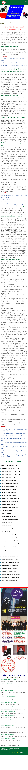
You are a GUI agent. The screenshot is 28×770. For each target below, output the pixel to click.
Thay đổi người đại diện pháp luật (9, 559)
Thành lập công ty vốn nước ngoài (9, 580)
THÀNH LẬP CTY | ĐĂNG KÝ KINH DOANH (9, 465)
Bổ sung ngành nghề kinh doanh (9, 519)
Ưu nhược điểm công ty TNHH (8, 550)
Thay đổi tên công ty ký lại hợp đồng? (10, 574)
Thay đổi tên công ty (6, 522)
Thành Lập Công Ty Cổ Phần (7, 477)
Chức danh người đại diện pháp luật (9, 562)
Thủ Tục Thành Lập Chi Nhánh (8, 489)
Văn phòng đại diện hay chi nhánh (9, 565)
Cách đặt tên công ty (6, 510)
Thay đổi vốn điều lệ (5, 525)
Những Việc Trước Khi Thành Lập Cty (9, 468)
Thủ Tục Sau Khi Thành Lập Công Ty (9, 498)
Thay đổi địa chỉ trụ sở (6, 528)
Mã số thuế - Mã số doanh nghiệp (9, 568)
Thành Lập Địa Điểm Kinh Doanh (8, 495)
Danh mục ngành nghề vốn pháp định (10, 538)
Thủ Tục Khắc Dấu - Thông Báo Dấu (9, 501)
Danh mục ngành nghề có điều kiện (9, 534)
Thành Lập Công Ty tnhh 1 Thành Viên (10, 471)
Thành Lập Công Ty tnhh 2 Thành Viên (10, 474)
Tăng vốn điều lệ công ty (7, 531)
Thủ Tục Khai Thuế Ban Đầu (7, 504)
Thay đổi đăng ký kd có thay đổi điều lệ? (10, 577)
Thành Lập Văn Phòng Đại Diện (8, 492)
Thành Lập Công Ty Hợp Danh (8, 480)
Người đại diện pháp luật (7, 553)
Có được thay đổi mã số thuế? (8, 571)
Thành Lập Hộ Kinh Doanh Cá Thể (8, 486)
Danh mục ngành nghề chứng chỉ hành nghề (11, 541)
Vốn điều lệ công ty (5, 513)
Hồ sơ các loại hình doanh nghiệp (9, 556)
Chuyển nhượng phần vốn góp (8, 547)
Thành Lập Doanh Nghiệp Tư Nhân (9, 483)
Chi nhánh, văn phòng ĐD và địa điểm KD (10, 544)
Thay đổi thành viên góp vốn (8, 516)
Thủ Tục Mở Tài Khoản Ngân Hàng (9, 507)
